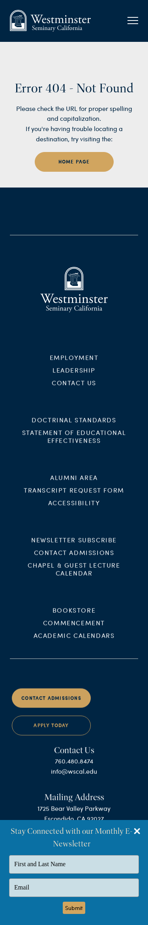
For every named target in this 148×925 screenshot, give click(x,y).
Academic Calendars (74, 641)
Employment (74, 363)
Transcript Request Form (74, 496)
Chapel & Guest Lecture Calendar (74, 575)
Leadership (74, 376)
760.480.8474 (74, 767)
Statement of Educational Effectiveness (74, 442)
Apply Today (51, 731)
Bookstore (74, 616)
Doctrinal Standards (74, 426)
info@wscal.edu (74, 777)
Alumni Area (74, 483)
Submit (74, 908)
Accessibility (74, 508)
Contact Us (74, 389)
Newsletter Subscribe (74, 545)
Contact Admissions (74, 558)
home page (74, 161)
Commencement (74, 628)
